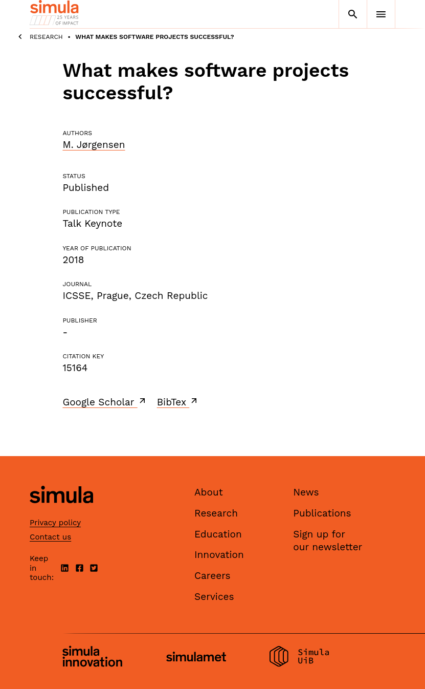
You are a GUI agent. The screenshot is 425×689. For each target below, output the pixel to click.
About (208, 492)
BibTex (178, 402)
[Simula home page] (61, 512)
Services (214, 596)
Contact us (50, 537)
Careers (212, 576)
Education (218, 534)
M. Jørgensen (93, 144)
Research (46, 37)
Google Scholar (104, 402)
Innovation (219, 555)
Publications (322, 513)
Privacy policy (55, 522)
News (306, 492)
